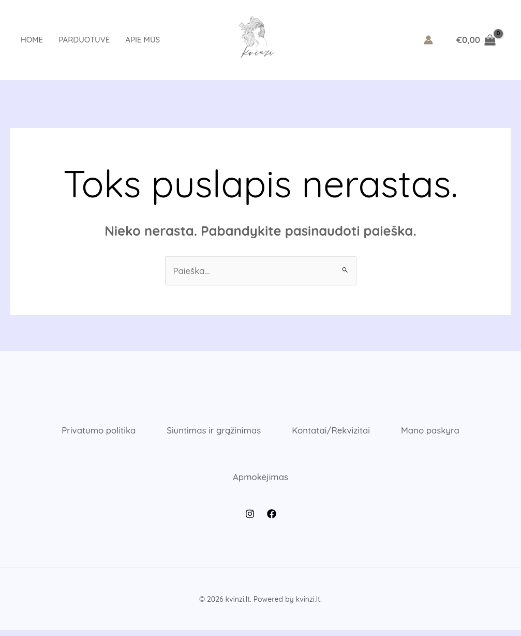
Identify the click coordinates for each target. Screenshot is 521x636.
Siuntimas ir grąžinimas (212, 431)
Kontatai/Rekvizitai (333, 431)
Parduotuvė (84, 40)
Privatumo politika (93, 431)
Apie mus (142, 40)
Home (32, 40)
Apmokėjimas (260, 480)
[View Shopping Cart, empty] (476, 39)
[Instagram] (250, 519)
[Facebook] (271, 519)
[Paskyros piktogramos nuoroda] (428, 40)
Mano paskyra (435, 431)
